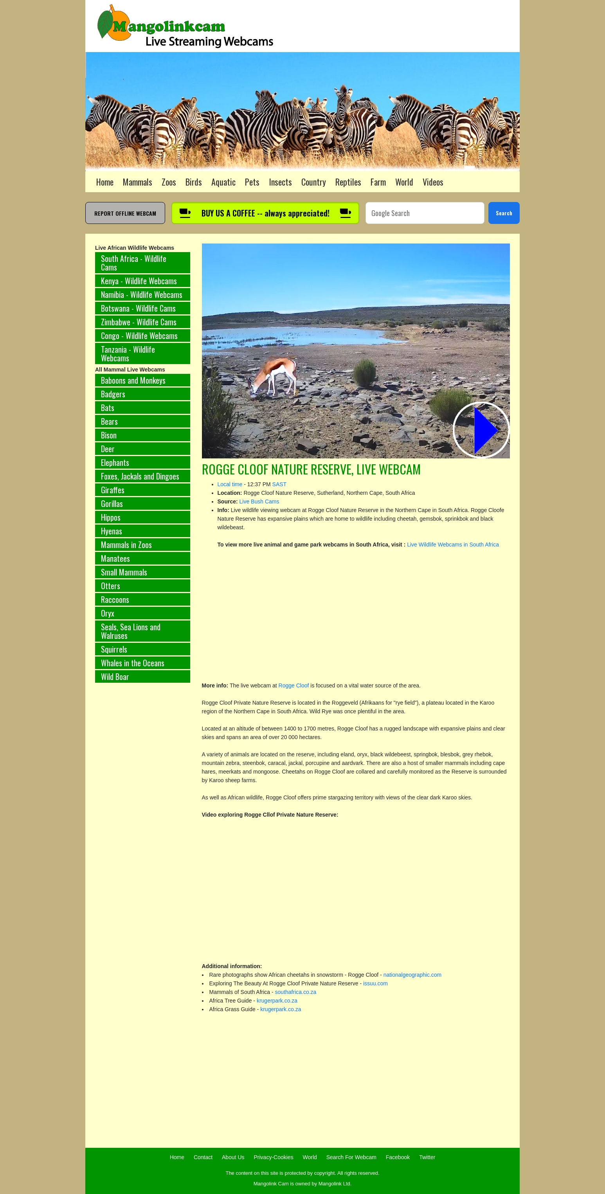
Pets (252, 181)
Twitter (427, 1157)
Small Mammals (124, 572)
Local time (230, 484)
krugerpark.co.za (277, 1000)
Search (504, 213)
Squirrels (114, 649)
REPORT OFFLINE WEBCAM (125, 213)
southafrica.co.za (296, 992)
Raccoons (115, 599)
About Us (233, 1157)
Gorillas (112, 503)
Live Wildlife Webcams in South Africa (453, 544)
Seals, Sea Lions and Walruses (130, 631)
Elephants (115, 462)
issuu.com (375, 983)
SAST (279, 484)
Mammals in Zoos (126, 544)
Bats (107, 407)
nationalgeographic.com (413, 975)
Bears (109, 421)
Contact (203, 1157)
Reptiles (348, 181)
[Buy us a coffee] (265, 213)
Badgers (113, 394)
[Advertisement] (142, 818)
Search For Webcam (351, 1157)
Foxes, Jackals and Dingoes (140, 476)
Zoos (169, 181)
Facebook (398, 1157)
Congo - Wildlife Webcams (139, 335)
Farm (378, 181)
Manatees (115, 558)
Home (104, 181)
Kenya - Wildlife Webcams (139, 281)
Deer (108, 449)
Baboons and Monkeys (133, 380)
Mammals (137, 181)
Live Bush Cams (259, 501)
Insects (280, 181)
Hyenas (111, 531)
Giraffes (112, 490)
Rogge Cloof (295, 685)
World (404, 181)
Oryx (107, 613)
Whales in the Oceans (132, 663)
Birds (193, 181)
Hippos (111, 517)
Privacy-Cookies (273, 1157)
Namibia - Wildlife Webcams (141, 294)
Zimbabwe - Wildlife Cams (138, 322)
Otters (110, 586)
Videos (433, 181)
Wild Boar (115, 676)
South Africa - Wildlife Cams (133, 263)
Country (313, 181)
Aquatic (223, 181)
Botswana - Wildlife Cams (138, 308)
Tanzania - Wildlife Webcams (128, 353)
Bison (109, 435)
